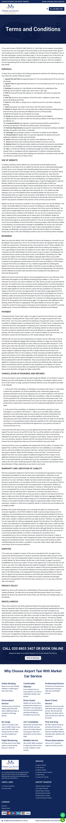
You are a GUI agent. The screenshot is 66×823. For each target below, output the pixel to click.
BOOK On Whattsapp (33, 658)
